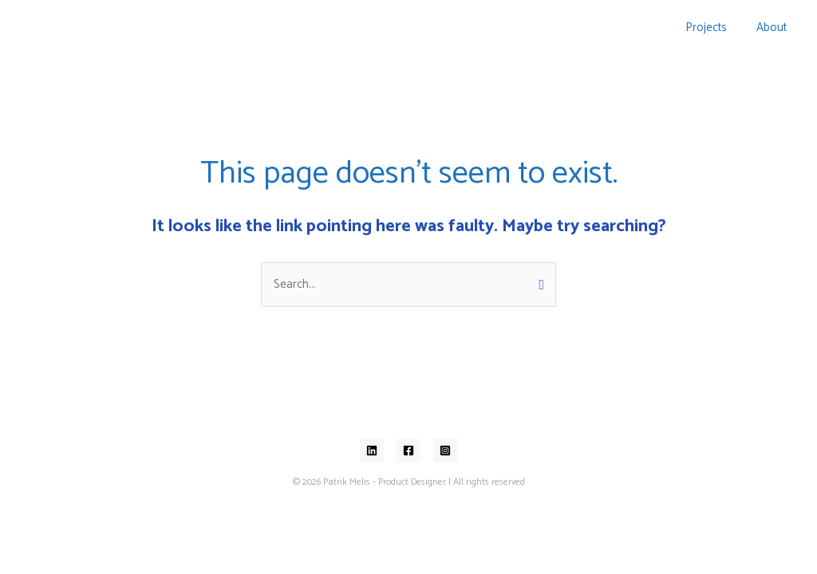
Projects (714, 27)
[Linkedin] (372, 450)
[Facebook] (408, 450)
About (774, 27)
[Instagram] (445, 450)
